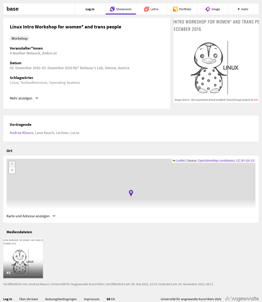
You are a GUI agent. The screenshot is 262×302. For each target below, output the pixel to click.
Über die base (28, 299)
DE (109, 299)
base (13, 9)
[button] (131, 193)
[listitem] (23, 258)
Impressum (91, 299)
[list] (131, 258)
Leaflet (179, 160)
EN (113, 299)
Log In (7, 299)
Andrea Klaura (21, 132)
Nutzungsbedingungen (61, 299)
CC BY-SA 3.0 (245, 160)
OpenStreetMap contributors (216, 160)
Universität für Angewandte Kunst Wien (77, 284)
